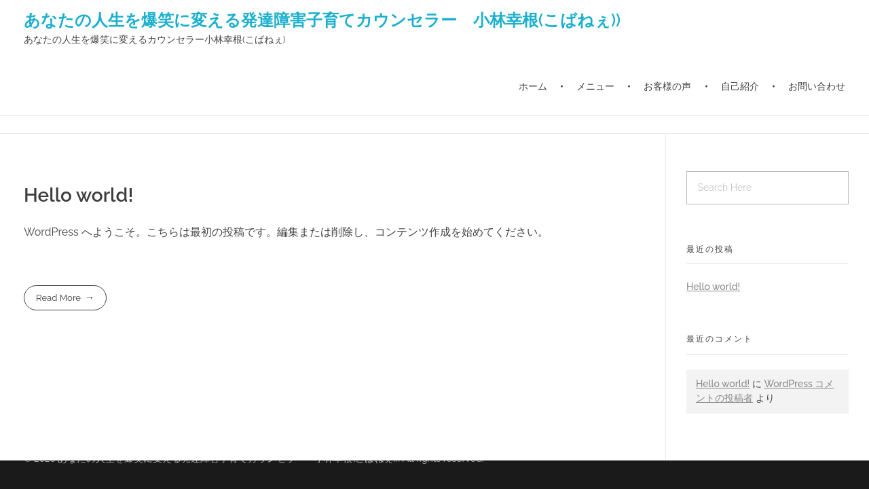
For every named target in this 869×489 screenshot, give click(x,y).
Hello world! (78, 195)
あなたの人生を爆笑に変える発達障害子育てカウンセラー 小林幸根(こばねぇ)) (322, 19)
